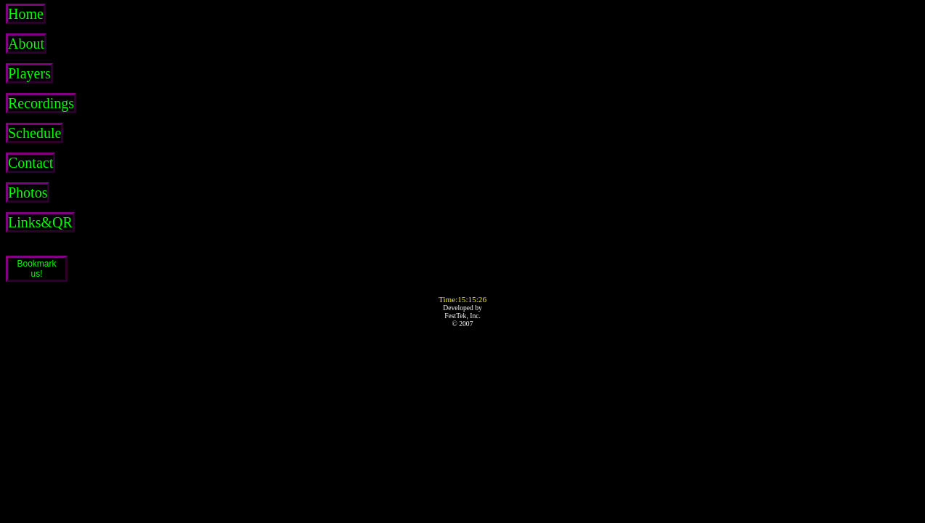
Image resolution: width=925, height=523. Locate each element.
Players (29, 73)
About (26, 44)
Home (26, 14)
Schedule (34, 133)
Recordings (41, 103)
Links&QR (40, 222)
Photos (27, 192)
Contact (30, 163)
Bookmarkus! (36, 269)
